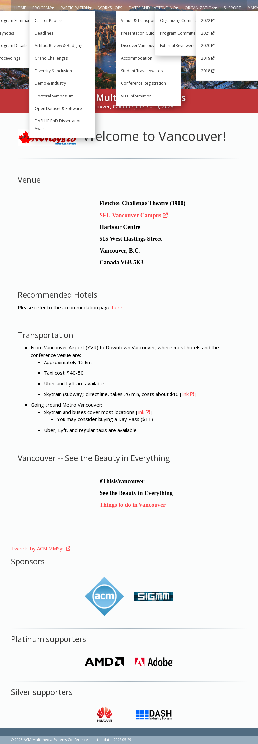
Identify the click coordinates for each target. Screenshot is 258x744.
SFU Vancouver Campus (134, 215)
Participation (76, 7)
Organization (201, 7)
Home (20, 7)
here (117, 307)
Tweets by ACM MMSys (40, 548)
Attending (166, 7)
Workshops (110, 7)
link (188, 394)
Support (232, 7)
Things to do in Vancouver (133, 505)
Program (43, 7)
